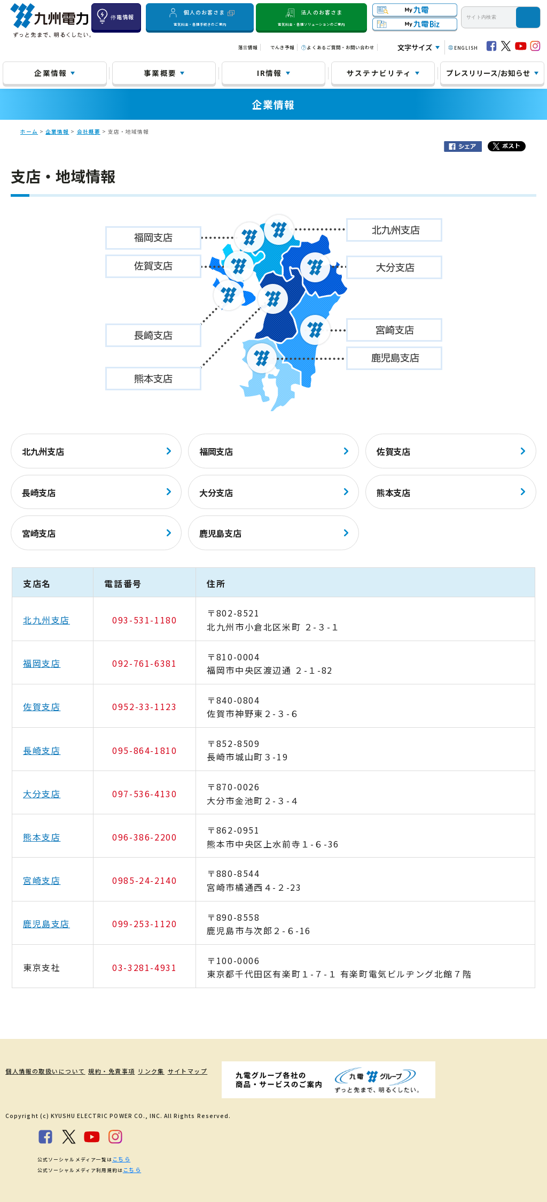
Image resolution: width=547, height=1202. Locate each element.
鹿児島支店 (220, 533)
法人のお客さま (311, 16)
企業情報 (50, 72)
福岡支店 (216, 451)
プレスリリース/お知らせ (488, 72)
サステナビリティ (379, 72)
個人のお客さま (200, 16)
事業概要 (160, 72)
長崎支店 (39, 492)
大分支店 (216, 492)
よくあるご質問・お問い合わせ (340, 47)
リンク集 (151, 1071)
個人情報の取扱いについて (40, 1071)
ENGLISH (466, 47)
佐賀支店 (393, 451)
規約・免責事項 (108, 1071)
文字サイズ (414, 47)
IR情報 (269, 72)
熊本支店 (393, 492)
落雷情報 (247, 47)
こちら (120, 1157)
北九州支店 (43, 451)
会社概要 (88, 131)
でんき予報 (282, 47)
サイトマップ (192, 1071)
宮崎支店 (39, 533)
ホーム (29, 131)
